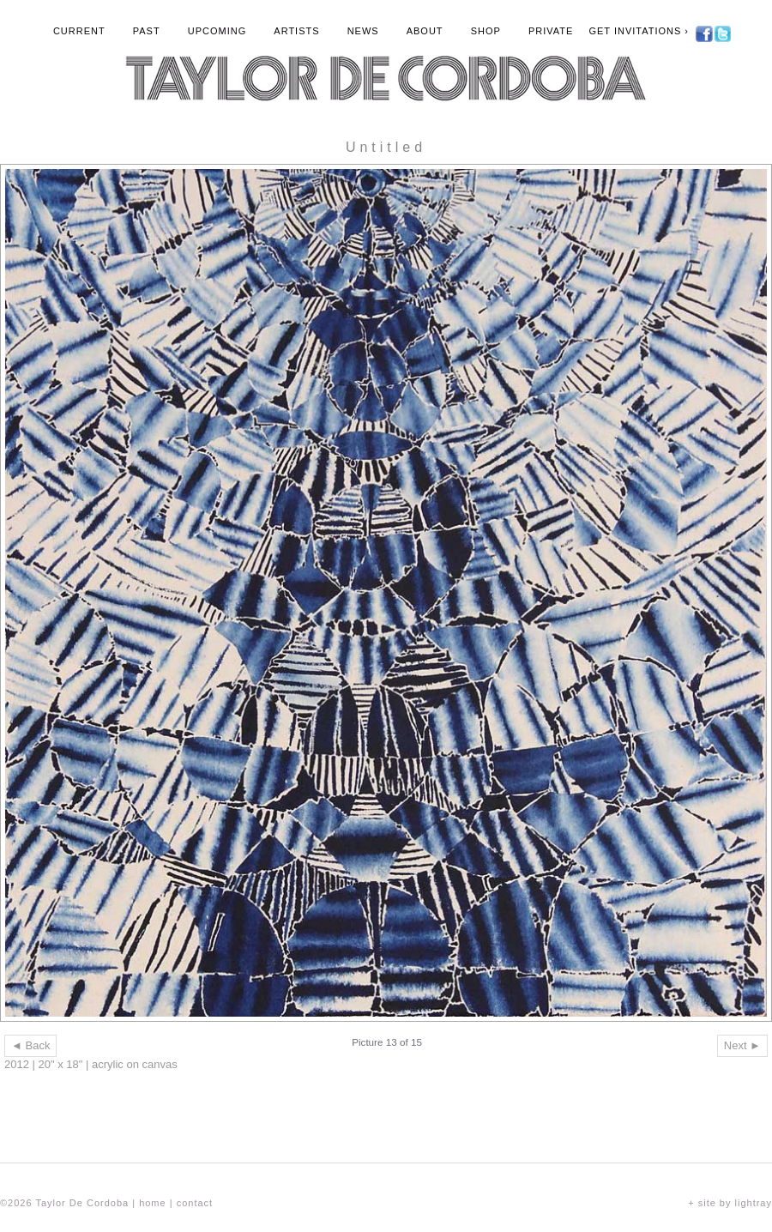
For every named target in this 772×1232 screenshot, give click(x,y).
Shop (486, 31)
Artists (296, 31)
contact (195, 1203)
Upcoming (217, 31)
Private (550, 31)
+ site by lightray (730, 1203)
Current (79, 31)
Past (146, 31)
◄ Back (30, 1045)
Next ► (742, 1045)
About (425, 31)
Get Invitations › (638, 31)
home (152, 1203)
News (363, 31)
